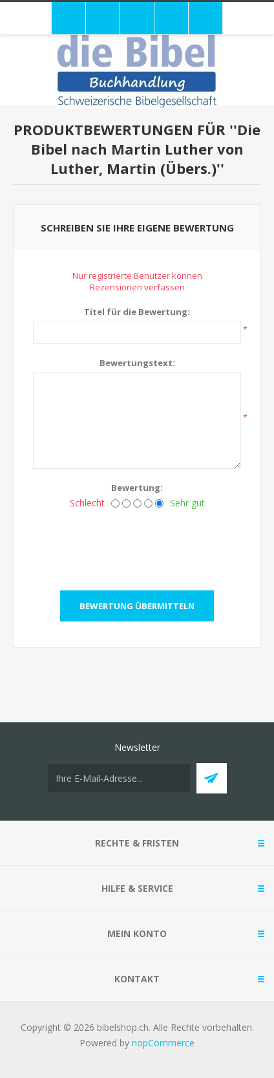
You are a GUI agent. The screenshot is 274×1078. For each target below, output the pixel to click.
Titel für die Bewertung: (137, 312)
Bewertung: (137, 487)
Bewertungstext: (137, 363)
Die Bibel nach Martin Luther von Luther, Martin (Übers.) (146, 149)
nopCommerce (163, 1043)
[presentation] (137, 546)
